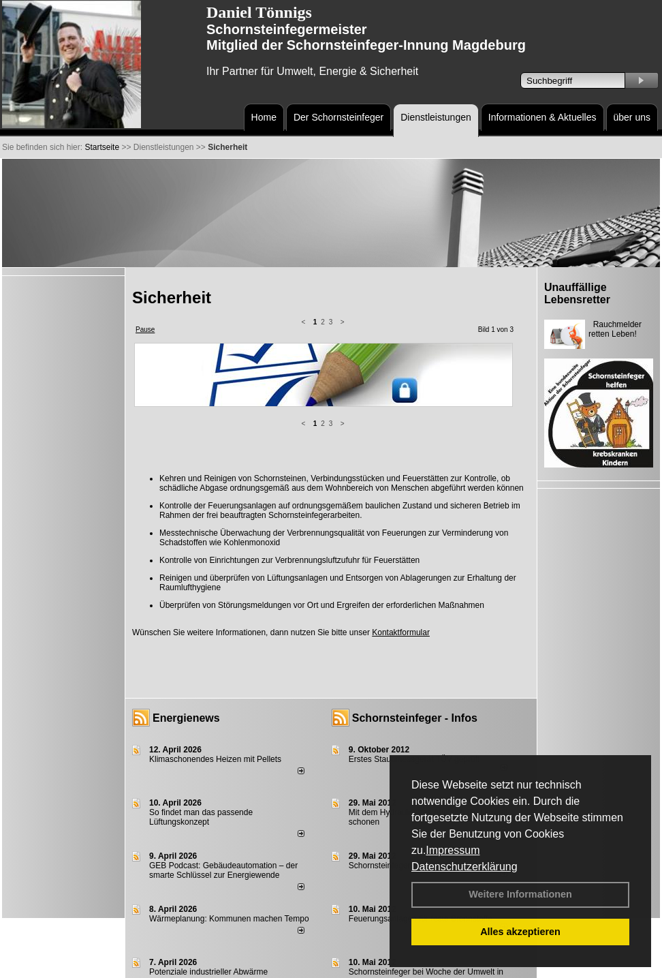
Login (140, 966)
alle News (281, 940)
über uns (632, 117)
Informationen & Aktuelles (542, 117)
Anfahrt (337, 966)
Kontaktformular (401, 524)
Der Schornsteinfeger (338, 117)
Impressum (452, 850)
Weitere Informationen (520, 894)
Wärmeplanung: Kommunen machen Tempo (229, 810)
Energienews (186, 609)
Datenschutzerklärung (464, 866)
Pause (145, 329)
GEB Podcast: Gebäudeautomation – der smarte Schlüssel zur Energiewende (223, 761)
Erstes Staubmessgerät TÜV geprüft (414, 651)
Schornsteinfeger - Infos (414, 609)
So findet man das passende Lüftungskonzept (201, 708)
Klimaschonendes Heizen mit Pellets (215, 651)
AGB (366, 966)
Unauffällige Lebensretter (577, 293)
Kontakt (171, 966)
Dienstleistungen (435, 117)
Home (264, 117)
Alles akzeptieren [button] (520, 931)
